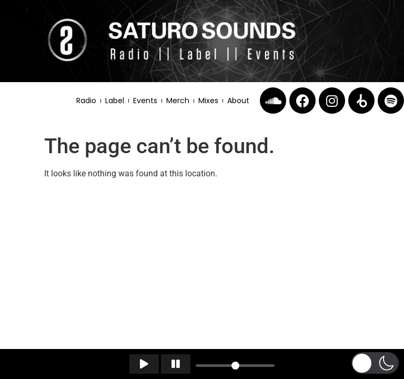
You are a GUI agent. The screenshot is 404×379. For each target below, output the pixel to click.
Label (114, 100)
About (238, 100)
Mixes (208, 100)
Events (145, 100)
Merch (177, 100)
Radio (86, 100)
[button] (375, 363)
